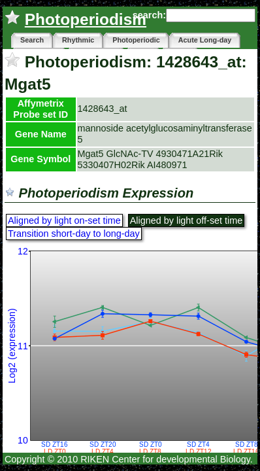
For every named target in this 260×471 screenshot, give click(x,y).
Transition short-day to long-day (74, 233)
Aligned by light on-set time (64, 220)
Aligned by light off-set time (186, 220)
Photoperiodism (85, 19)
